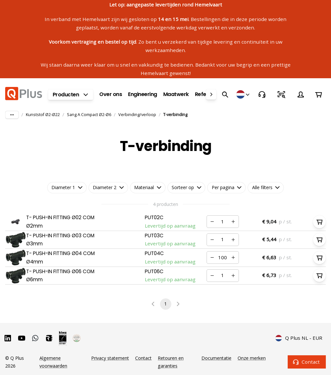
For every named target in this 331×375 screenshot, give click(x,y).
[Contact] (262, 94)
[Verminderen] (212, 222)
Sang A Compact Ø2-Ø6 (89, 114)
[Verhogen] (233, 222)
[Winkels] (243, 94)
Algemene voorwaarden (53, 362)
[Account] (300, 94)
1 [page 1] (165, 304)
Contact (307, 362)
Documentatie (216, 358)
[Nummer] (222, 221)
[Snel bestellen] (281, 94)
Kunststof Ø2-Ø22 (43, 114)
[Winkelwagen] (318, 94)
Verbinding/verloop (137, 114)
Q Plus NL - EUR (299, 338)
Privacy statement (110, 358)
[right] (211, 94)
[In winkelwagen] (319, 221)
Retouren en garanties (171, 362)
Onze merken (252, 358)
